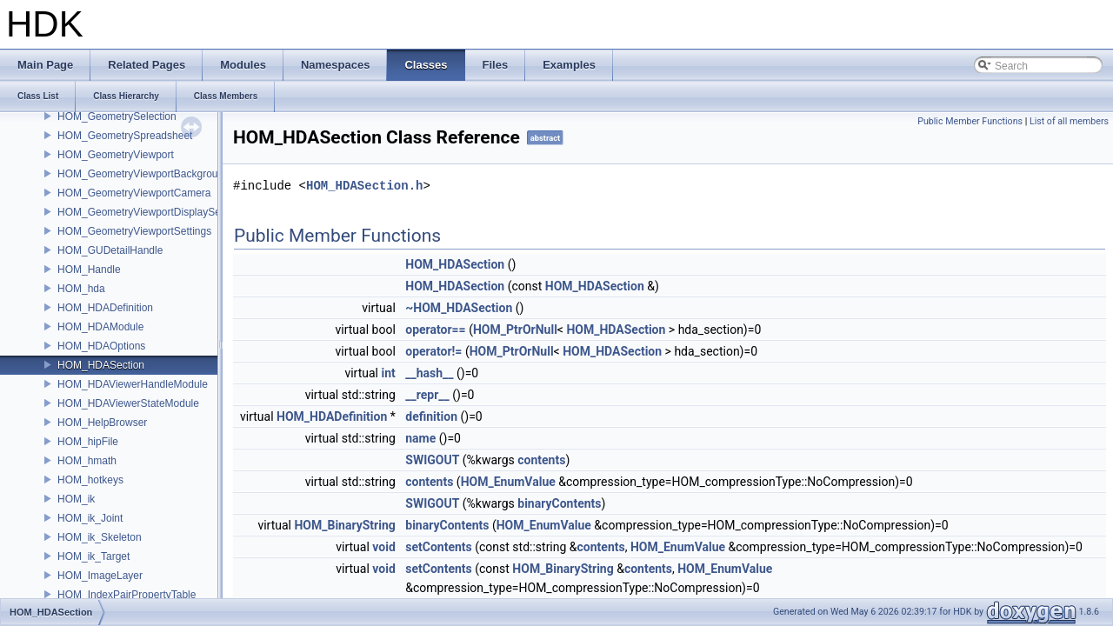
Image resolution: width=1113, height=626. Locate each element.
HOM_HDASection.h (364, 185)
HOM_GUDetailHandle (110, 250)
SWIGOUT (432, 460)
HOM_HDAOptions (101, 346)
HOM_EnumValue (508, 482)
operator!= (433, 351)
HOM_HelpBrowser (102, 422)
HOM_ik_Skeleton (99, 537)
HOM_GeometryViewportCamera (134, 193)
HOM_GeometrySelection (117, 116)
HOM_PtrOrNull (515, 329)
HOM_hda (81, 289)
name (420, 438)
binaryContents (559, 503)
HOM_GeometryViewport (115, 155)
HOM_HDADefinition (105, 308)
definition (431, 416)
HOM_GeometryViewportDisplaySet (140, 212)
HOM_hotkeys (90, 480)
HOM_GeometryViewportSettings (134, 231)
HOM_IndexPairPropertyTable (126, 595)
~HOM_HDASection (458, 308)
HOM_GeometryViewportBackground (143, 174)
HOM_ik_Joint (90, 518)
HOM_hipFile (87, 442)
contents (541, 460)
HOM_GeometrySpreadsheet (124, 136)
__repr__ (427, 395)
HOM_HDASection (100, 365)
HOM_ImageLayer (100, 575)
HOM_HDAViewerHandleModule (132, 384)
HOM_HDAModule (100, 327)
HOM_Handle (89, 269)
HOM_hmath (87, 461)
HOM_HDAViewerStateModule (128, 403)
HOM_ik (76, 499)
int (388, 373)
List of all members (1069, 121)
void (383, 547)
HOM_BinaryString (344, 525)
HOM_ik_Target (93, 556)
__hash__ (429, 373)
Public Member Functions (970, 121)
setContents (438, 547)
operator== (435, 329)
